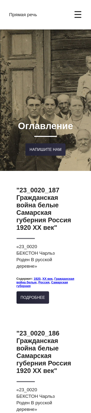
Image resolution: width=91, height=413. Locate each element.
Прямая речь (23, 14)
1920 (37, 265)
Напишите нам (46, 137)
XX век (47, 265)
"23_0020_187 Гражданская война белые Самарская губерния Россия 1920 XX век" (44, 195)
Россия (44, 269)
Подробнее (33, 284)
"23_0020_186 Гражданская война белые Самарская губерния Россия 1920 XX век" (44, 338)
